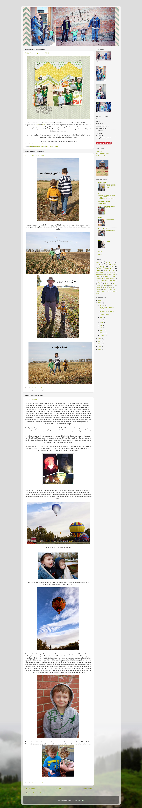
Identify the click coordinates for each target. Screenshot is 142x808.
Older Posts (87, 789)
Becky (100, 240)
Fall (105, 287)
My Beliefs (99, 151)
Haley (100, 217)
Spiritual (112, 280)
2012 (100, 338)
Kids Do (107, 271)
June (101, 322)
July (101, 320)
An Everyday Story (101, 156)
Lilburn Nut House (104, 201)
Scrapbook (110, 262)
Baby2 (114, 285)
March (102, 330)
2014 (100, 300)
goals (97, 276)
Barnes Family (102, 229)
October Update (31, 399)
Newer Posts (30, 789)
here (37, 125)
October (102, 305)
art (110, 285)
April (101, 327)
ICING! (108, 208)
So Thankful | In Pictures (34, 155)
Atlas (30, 146)
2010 (100, 344)
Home (58, 789)
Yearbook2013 (53, 146)
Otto (47, 146)
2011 (100, 341)
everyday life (111, 274)
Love (113, 276)
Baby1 (97, 282)
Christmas (112, 272)
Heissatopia (102, 182)
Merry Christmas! (110, 230)
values (97, 293)
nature (108, 291)
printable (114, 291)
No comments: (39, 144)
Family (98, 264)
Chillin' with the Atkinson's (106, 206)
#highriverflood (110, 278)
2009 (100, 346)
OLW (103, 282)
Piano (100, 284)
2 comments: (39, 388)
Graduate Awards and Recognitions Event (111, 185)
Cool (116, 282)
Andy (97, 280)
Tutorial (105, 285)
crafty (102, 266)
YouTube (109, 282)
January (102, 335)
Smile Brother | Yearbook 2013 (37, 53)
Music (104, 289)
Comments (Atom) (38, 793)
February (103, 333)
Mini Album (99, 278)
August (102, 317)
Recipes (107, 284)
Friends (110, 287)
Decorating (105, 276)
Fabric (98, 271)
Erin (99, 194)
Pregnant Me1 (111, 264)
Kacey (100, 254)
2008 (100, 349)
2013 (100, 303)
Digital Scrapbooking (39, 146)
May (101, 325)
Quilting (98, 291)
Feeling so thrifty (102, 203)
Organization (112, 289)
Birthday (104, 280)
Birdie (100, 251)
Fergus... (108, 241)
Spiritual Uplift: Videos (102, 153)
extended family (37, 390)
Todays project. (110, 219)
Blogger (81, 800)
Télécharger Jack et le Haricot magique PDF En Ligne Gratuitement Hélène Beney (106, 197)
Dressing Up (99, 287)
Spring (103, 291)
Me (114, 271)
